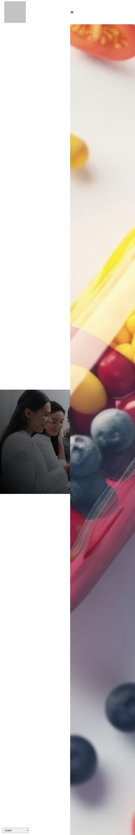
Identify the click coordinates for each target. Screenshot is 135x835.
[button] (72, 12)
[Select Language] (15, 830)
